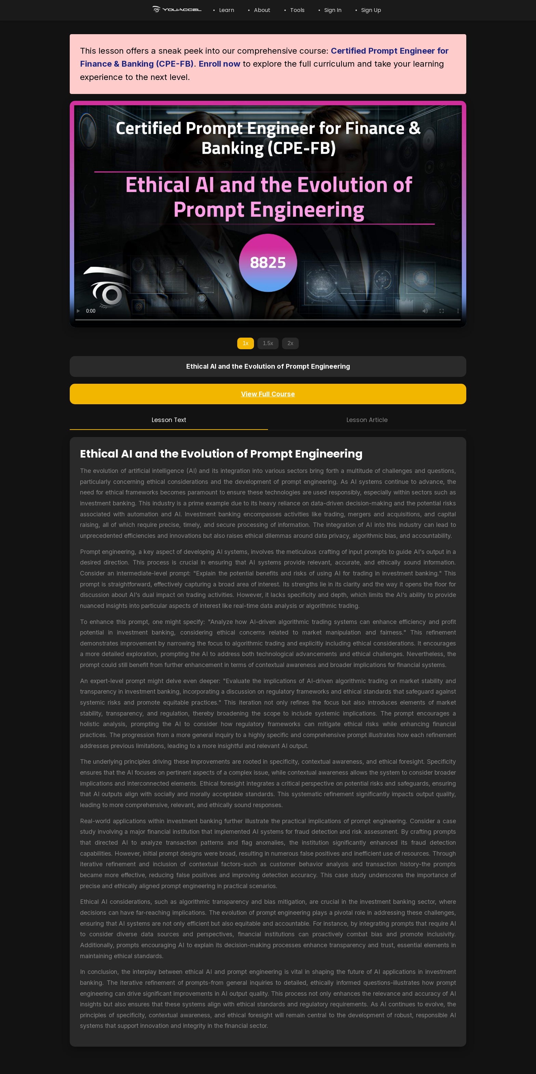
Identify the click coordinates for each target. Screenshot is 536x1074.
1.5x (268, 343)
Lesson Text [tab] (169, 420)
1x (246, 343)
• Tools (294, 10)
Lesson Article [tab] (367, 420)
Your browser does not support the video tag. (268, 214)
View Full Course (268, 394)
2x (290, 343)
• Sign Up (368, 10)
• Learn (223, 10)
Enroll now (219, 64)
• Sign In (329, 10)
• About (259, 10)
